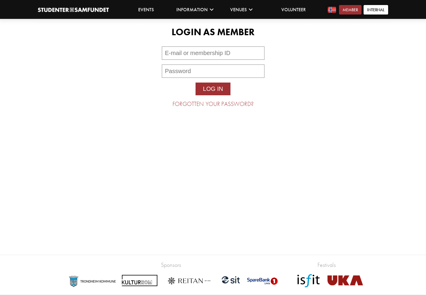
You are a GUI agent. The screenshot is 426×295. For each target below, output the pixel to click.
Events (146, 10)
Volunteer (293, 10)
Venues (241, 10)
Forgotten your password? (213, 104)
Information (195, 10)
